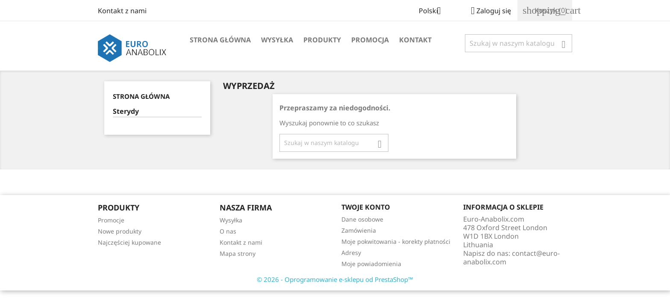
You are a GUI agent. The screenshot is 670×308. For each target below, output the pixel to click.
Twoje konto (365, 207)
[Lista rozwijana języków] (433, 11)
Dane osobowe (362, 219)
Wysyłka (277, 39)
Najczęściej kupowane (129, 242)
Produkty (322, 39)
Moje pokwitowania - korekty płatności (395, 241)
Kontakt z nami (122, 10)
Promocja (370, 39)
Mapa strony (238, 253)
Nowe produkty (119, 231)
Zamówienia (358, 230)
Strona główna (220, 39)
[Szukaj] (518, 43)
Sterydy (126, 111)
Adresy (351, 253)
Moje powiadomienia (371, 264)
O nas (228, 231)
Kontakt (415, 39)
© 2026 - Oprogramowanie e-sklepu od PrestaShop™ (335, 279)
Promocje (111, 220)
